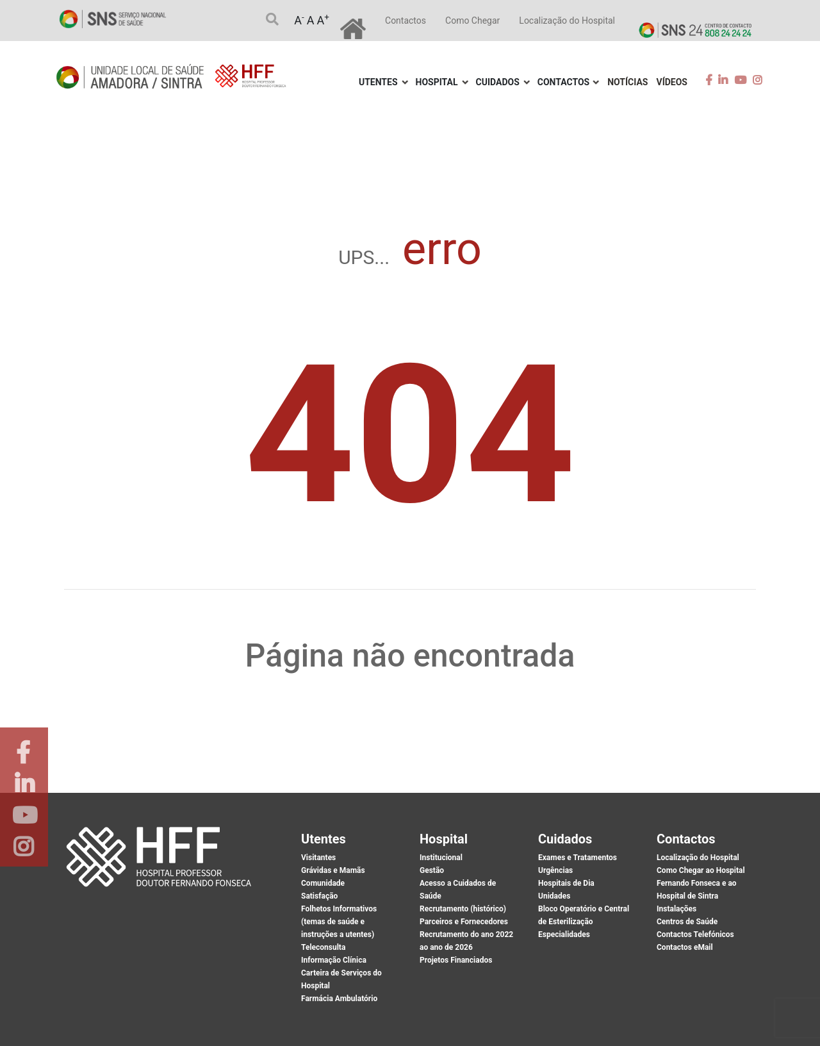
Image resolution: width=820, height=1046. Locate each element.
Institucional (441, 857)
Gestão (432, 870)
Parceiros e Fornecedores (464, 921)
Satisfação (319, 896)
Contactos (405, 20)
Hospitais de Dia (566, 883)
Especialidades (564, 934)
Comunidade (323, 883)
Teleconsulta (323, 947)
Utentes (378, 82)
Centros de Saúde (687, 921)
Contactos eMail (685, 947)
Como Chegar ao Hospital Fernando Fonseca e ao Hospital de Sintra (701, 883)
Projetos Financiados (456, 960)
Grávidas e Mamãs (333, 870)
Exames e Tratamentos (577, 857)
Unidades (554, 896)
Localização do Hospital (567, 20)
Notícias (627, 82)
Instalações (676, 908)
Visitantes (318, 857)
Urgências (555, 870)
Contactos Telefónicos (695, 934)
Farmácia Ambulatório (339, 998)
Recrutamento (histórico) (463, 908)
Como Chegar (472, 20)
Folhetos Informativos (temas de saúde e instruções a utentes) (339, 921)
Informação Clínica (333, 960)
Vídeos (672, 82)
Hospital (437, 82)
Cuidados (498, 82)
